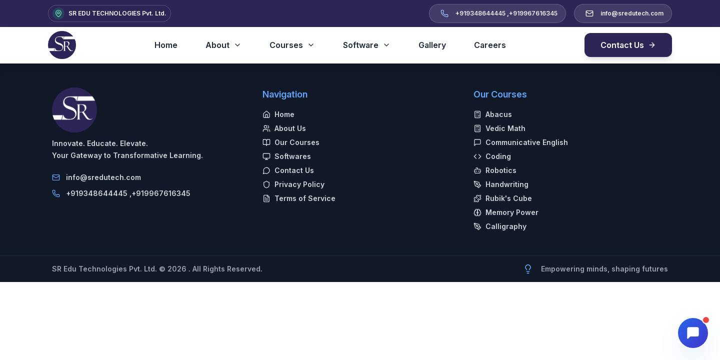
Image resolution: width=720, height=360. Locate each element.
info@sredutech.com (103, 177)
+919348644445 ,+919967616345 (128, 193)
